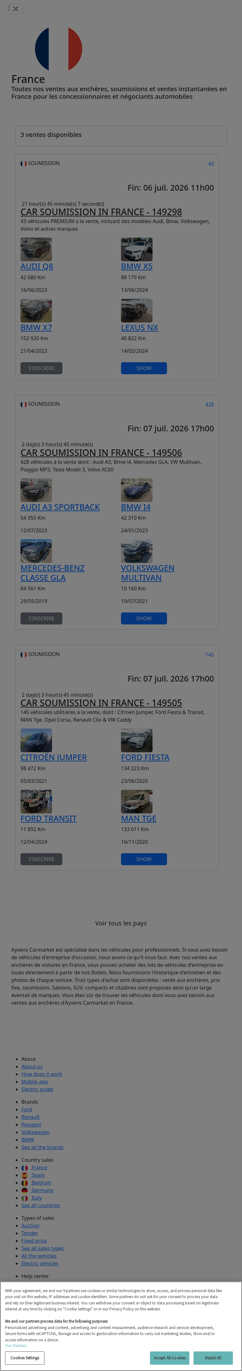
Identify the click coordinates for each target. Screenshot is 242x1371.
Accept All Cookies (170, 1358)
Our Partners (16, 1345)
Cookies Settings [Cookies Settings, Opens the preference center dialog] (24, 1358)
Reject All (213, 1358)
